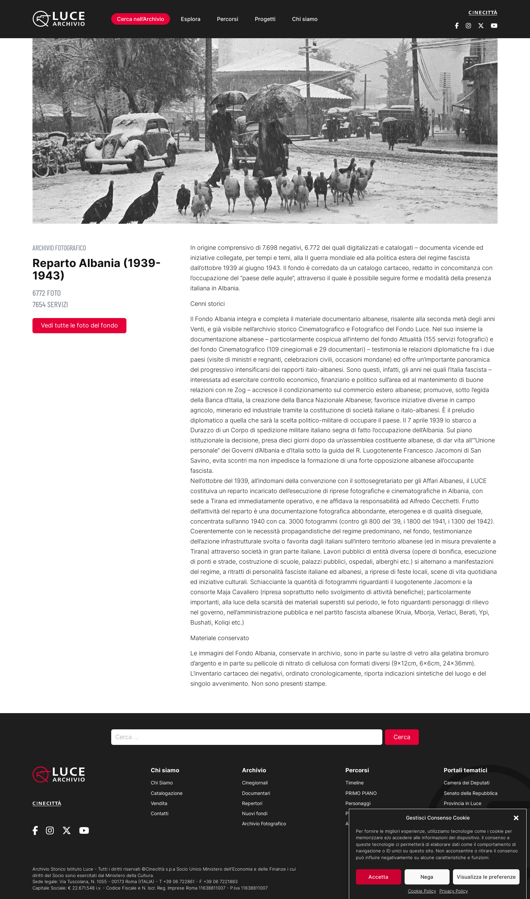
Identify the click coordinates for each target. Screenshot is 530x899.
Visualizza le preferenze (486, 882)
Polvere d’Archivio (364, 813)
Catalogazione (167, 793)
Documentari (256, 793)
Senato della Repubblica (471, 793)
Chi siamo (305, 19)
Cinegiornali (255, 782)
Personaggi (357, 803)
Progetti (265, 19)
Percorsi (227, 19)
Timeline (354, 782)
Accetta (378, 882)
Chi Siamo (162, 782)
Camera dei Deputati (466, 782)
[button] (516, 823)
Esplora (190, 19)
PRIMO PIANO (361, 793)
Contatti (159, 813)
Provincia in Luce (462, 803)
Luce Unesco (458, 813)
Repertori (252, 803)
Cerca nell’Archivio (140, 19)
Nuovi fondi (254, 813)
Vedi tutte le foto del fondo (79, 325)
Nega (426, 882)
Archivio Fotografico (59, 247)
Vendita (159, 803)
